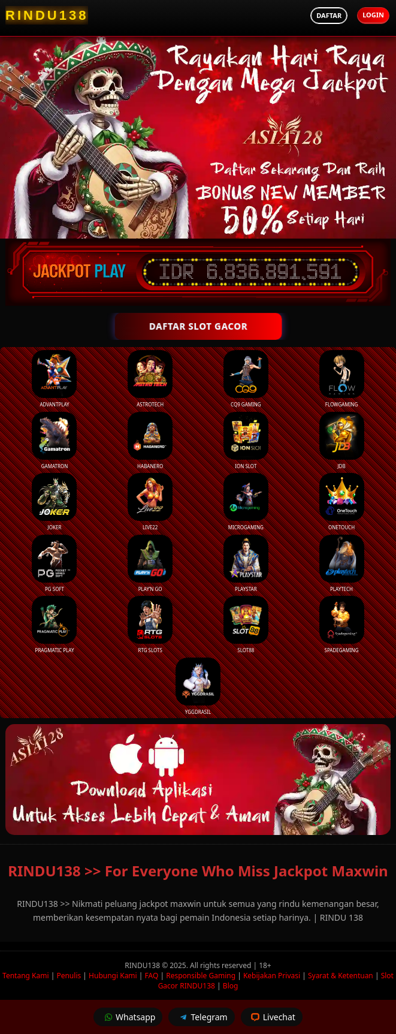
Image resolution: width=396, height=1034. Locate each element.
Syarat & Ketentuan (340, 975)
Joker (54, 501)
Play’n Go (150, 563)
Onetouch (341, 501)
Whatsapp (128, 1016)
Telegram (201, 1016)
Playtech (341, 563)
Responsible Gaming (200, 975)
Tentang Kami (25, 975)
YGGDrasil (198, 686)
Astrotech (150, 379)
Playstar (245, 563)
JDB (341, 440)
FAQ (152, 975)
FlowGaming (341, 379)
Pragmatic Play (54, 624)
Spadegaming (341, 624)
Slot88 (245, 624)
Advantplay (54, 379)
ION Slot (245, 440)
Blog (230, 986)
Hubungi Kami (113, 975)
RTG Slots (150, 624)
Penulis (68, 975)
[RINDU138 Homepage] (46, 15)
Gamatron (54, 440)
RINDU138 (143, 965)
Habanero (150, 440)
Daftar (328, 15)
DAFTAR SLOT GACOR (198, 326)
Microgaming (245, 501)
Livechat (271, 1016)
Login (373, 14)
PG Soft (54, 563)
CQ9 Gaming (245, 379)
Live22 (150, 501)
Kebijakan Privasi (271, 975)
